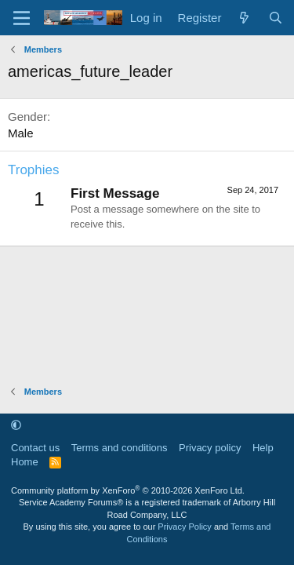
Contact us (35, 448)
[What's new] (244, 17)
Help (263, 448)
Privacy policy (210, 448)
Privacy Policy (184, 526)
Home (24, 462)
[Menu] (21, 18)
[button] (16, 424)
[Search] (275, 17)
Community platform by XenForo (128, 490)
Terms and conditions (119, 448)
